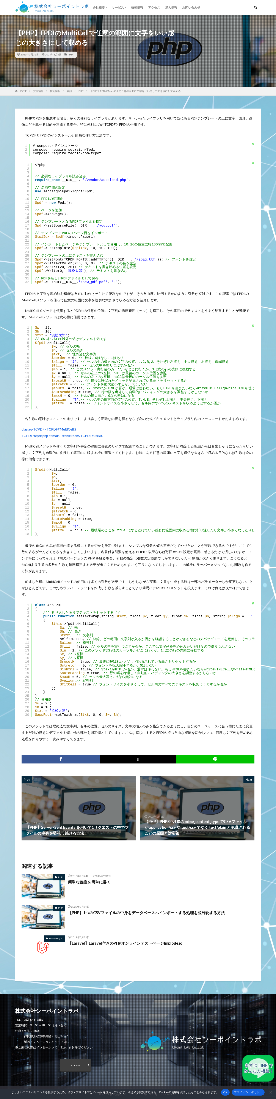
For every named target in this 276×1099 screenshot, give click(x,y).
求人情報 (171, 7)
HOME (23, 91)
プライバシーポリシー (248, 1092)
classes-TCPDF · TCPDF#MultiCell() (49, 429)
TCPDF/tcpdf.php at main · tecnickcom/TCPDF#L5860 (62, 436)
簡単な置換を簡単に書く (89, 882)
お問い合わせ (191, 7)
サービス (118, 7)
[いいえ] (270, 1092)
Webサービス (56, 938)
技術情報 (137, 7)
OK (225, 1092)
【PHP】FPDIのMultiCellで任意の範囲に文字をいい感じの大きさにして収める (135, 91)
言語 (69, 91)
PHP (70, 54)
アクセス (154, 7)
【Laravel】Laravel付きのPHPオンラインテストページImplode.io (125, 943)
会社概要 (99, 7)
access (75, 1065)
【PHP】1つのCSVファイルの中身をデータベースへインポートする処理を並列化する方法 (146, 912)
